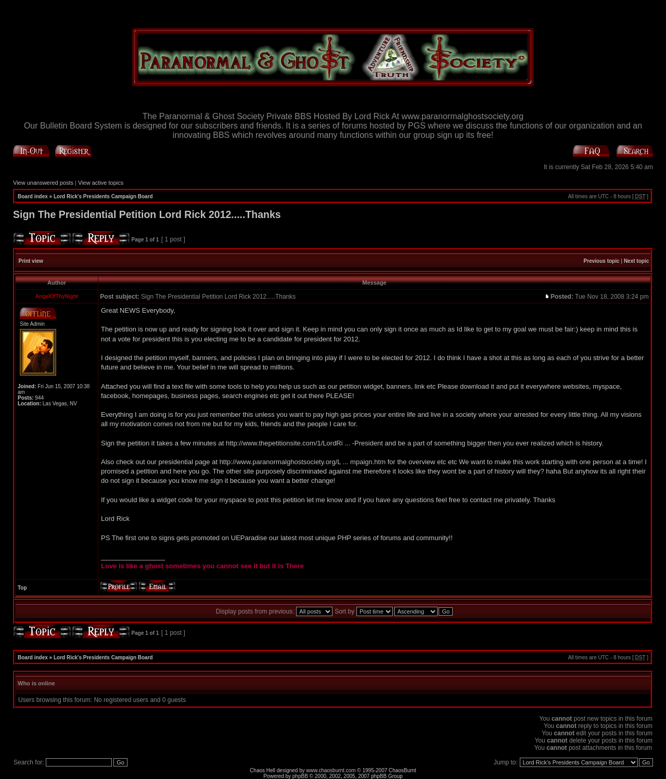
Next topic (636, 261)
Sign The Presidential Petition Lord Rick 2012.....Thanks (147, 214)
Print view (31, 261)
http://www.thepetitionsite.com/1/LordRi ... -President (304, 443)
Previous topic (602, 261)
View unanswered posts (43, 183)
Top (22, 588)
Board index (33, 196)
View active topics (100, 183)
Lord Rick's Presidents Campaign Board (103, 196)
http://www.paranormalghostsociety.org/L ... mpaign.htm (303, 462)
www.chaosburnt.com (331, 770)
